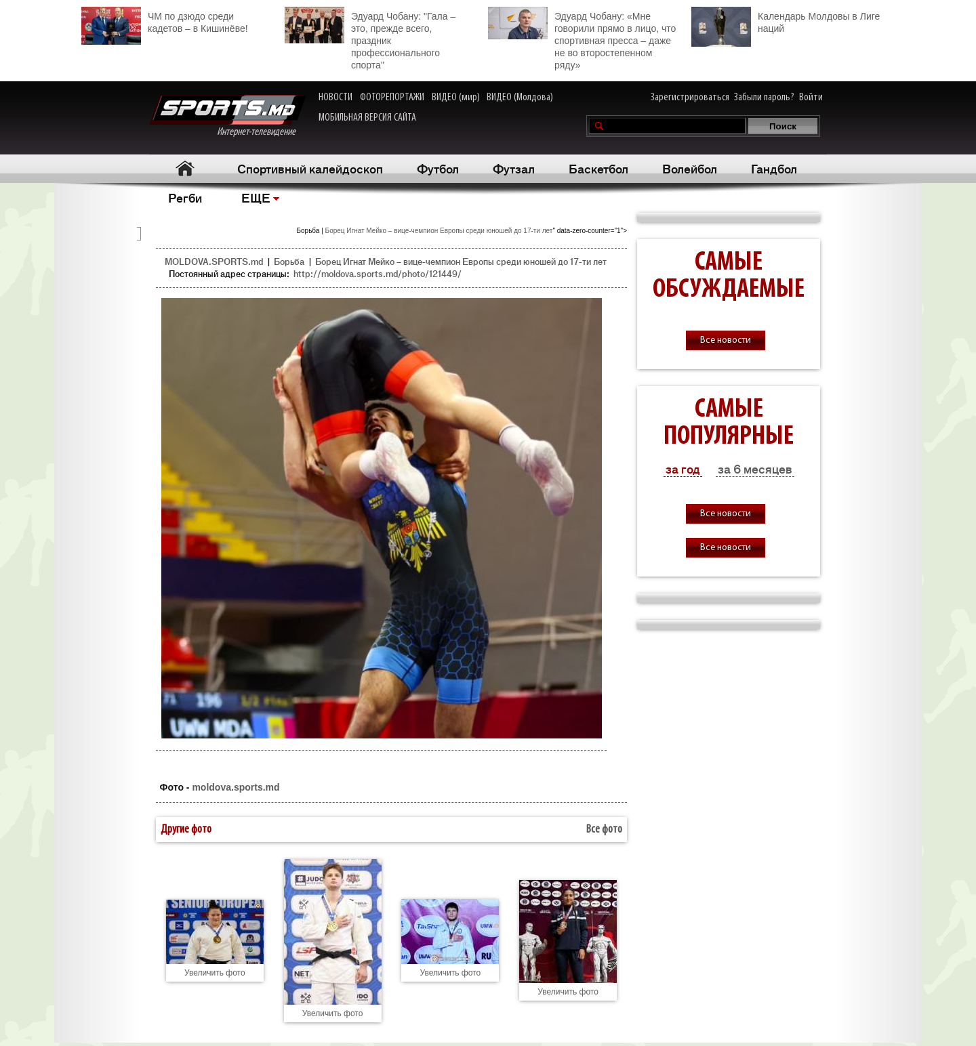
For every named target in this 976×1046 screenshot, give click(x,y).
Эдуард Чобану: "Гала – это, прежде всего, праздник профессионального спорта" (370, 38)
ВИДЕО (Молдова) (520, 97)
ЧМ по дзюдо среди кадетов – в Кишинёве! (164, 21)
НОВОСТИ (335, 97)
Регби (185, 197)
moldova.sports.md (235, 787)
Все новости (725, 340)
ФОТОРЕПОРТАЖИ (392, 97)
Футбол (438, 168)
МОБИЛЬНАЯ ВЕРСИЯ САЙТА (367, 117)
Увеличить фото (214, 973)
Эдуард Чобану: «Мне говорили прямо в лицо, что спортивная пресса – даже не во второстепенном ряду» (582, 38)
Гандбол (774, 168)
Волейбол (689, 168)
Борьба (289, 261)
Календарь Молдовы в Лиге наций (785, 21)
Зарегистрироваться (690, 97)
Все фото (604, 829)
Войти (811, 97)
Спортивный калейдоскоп (310, 168)
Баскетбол (598, 168)
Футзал (514, 168)
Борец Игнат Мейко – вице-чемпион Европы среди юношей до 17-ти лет (439, 230)
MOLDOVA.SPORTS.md (214, 261)
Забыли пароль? (764, 97)
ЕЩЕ (255, 197)
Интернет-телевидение (227, 116)
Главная (184, 168)
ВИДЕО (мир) (456, 97)
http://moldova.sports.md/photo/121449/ (377, 273)
